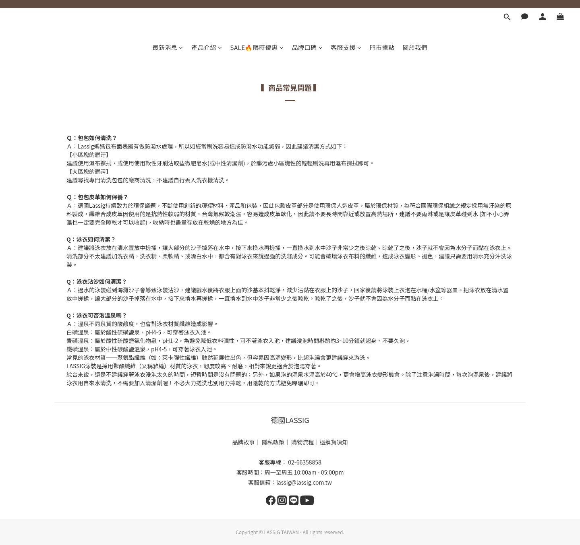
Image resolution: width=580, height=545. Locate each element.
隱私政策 (273, 442)
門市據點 (382, 47)
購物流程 (302, 442)
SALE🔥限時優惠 (257, 47)
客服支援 (346, 47)
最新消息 (167, 47)
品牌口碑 (307, 47)
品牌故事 (243, 442)
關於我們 (415, 47)
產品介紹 (206, 47)
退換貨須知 (333, 442)
